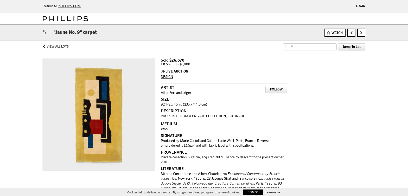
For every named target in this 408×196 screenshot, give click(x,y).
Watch (337, 33)
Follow (276, 89)
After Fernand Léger (176, 93)
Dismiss (252, 192)
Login (360, 6)
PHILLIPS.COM (69, 6)
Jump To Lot (352, 47)
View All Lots (58, 46)
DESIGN (167, 77)
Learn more (272, 192)
